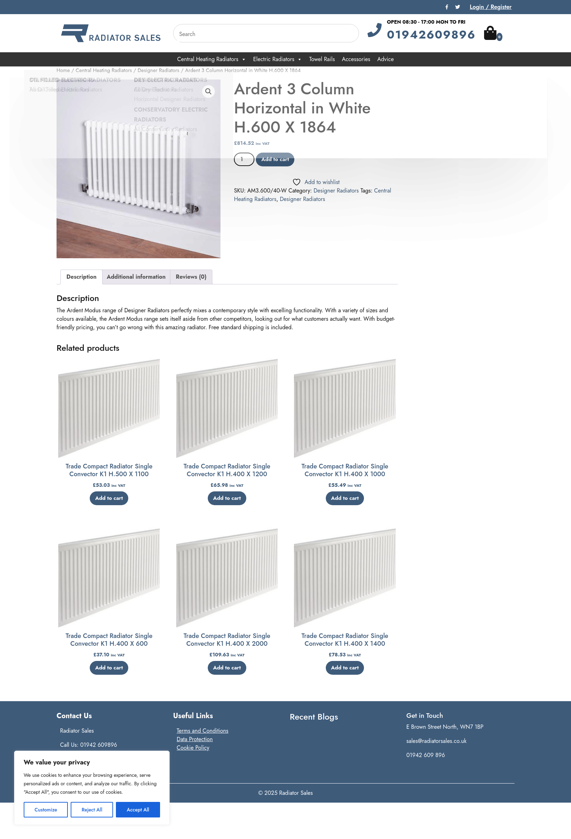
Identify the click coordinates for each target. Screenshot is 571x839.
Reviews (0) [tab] (191, 277)
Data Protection (195, 739)
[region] (92, 788)
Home (63, 70)
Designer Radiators (158, 70)
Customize (46, 809)
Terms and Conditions (202, 731)
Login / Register (491, 7)
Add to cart (275, 159)
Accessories (356, 59)
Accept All (138, 809)
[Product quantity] (244, 159)
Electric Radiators (277, 59)
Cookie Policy (193, 748)
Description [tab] (81, 277)
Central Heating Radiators (211, 59)
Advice (385, 59)
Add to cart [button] (109, 498)
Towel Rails (322, 59)
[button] (208, 91)
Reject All (92, 809)
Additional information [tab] (136, 277)
